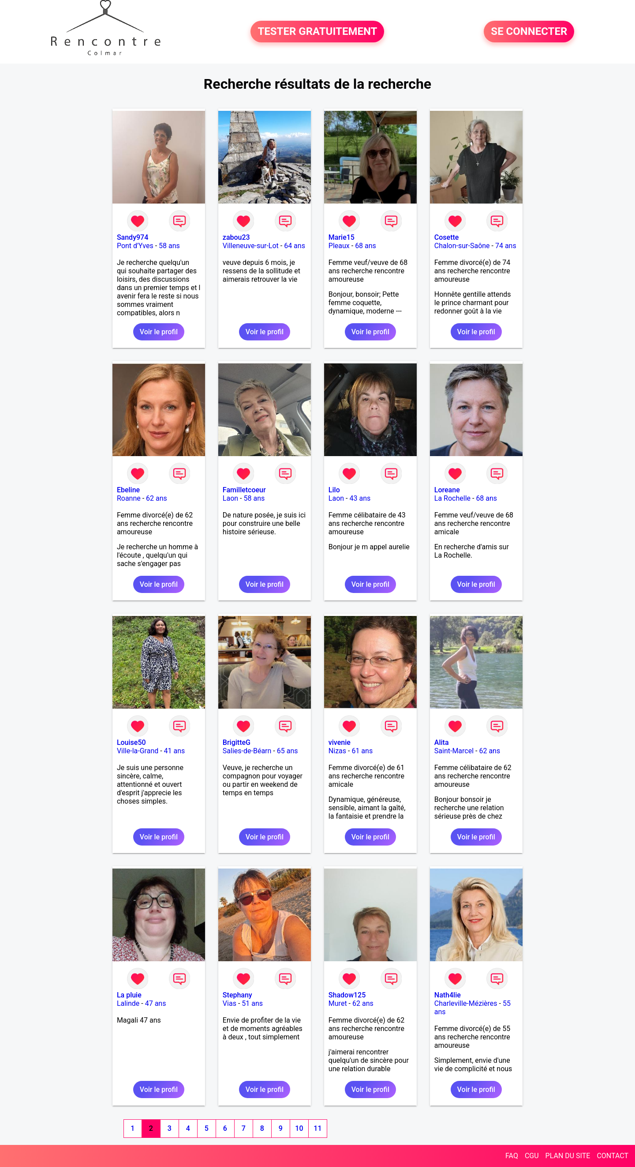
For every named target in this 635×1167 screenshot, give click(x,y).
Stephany (237, 995)
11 (317, 1128)
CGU (532, 1156)
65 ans (287, 751)
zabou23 (236, 237)
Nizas (337, 751)
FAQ (511, 1156)
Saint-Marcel (454, 751)
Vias (229, 1003)
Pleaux (339, 246)
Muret (338, 1003)
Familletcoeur (244, 490)
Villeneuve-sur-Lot (251, 246)
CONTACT (612, 1156)
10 (299, 1128)
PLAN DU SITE (567, 1156)
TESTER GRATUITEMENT (317, 32)
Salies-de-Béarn (247, 751)
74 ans (505, 246)
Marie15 (342, 237)
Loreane (447, 490)
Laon (230, 498)
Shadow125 (347, 995)
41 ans (174, 751)
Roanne (129, 498)
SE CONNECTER (529, 32)
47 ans (155, 1003)
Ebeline (128, 490)
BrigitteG (236, 742)
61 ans (362, 751)
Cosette (446, 237)
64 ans (294, 246)
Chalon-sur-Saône (462, 246)
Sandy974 (132, 237)
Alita (441, 742)
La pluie (129, 995)
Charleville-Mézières (465, 1003)
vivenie (340, 742)
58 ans (169, 246)
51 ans (252, 1003)
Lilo (334, 490)
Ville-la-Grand (137, 751)
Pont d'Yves (135, 246)
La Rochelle (452, 498)
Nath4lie (447, 995)
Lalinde (128, 1003)
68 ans (365, 246)
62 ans (156, 498)
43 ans (359, 498)
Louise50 (131, 742)
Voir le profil (159, 332)
